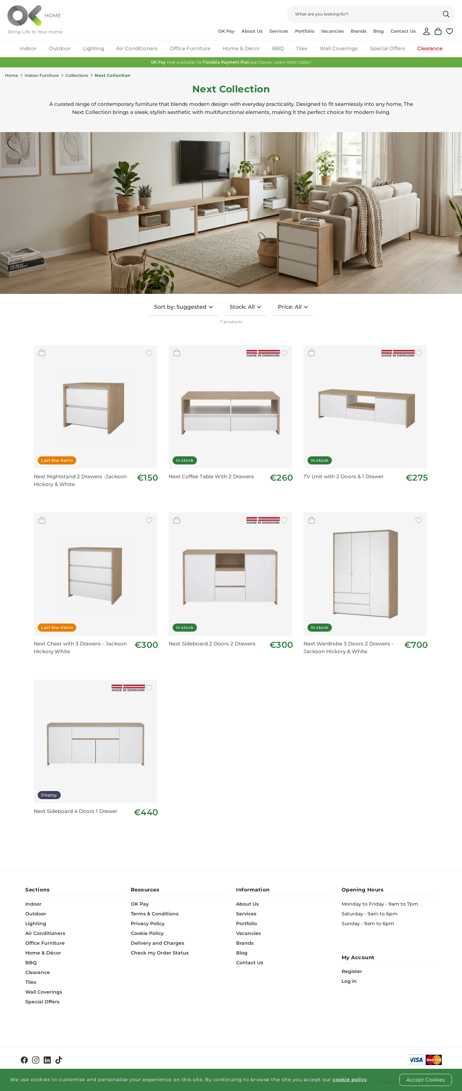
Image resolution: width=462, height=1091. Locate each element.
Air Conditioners (137, 48)
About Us (252, 31)
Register (352, 971)
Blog (378, 31)
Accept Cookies (425, 1080)
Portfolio (304, 31)
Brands (359, 31)
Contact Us (403, 31)
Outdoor (60, 48)
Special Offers (387, 48)
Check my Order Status (160, 953)
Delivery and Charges (157, 943)
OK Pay (226, 31)
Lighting (93, 48)
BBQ (278, 48)
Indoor (28, 48)
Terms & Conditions (154, 914)
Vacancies (332, 31)
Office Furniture (190, 48)
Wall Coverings (339, 48)
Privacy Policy (148, 923)
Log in (349, 981)
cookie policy (350, 1080)
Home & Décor (241, 48)
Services (278, 31)
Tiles (302, 48)
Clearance (429, 48)
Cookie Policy (147, 933)
